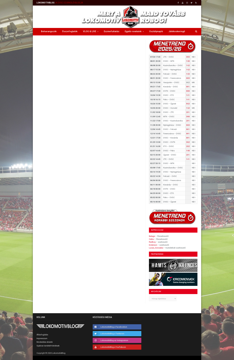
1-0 (187, 61)
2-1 (187, 112)
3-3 (187, 57)
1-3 (187, 74)
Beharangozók (49, 31)
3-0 (187, 116)
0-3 (187, 78)
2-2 (187, 146)
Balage (152, 236)
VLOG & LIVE (89, 31)
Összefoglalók (69, 31)
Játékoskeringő (176, 31)
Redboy (152, 242)
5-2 (187, 104)
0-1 (187, 87)
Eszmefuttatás (111, 31)
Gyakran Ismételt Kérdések (48, 346)
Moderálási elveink (45, 342)
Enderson (153, 245)
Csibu (151, 239)
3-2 (187, 142)
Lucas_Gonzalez (156, 248)
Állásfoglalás (42, 335)
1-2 (187, 65)
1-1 (187, 95)
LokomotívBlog (58, 353)
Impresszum (42, 338)
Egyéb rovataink (133, 31)
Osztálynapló (156, 31)
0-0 (187, 91)
